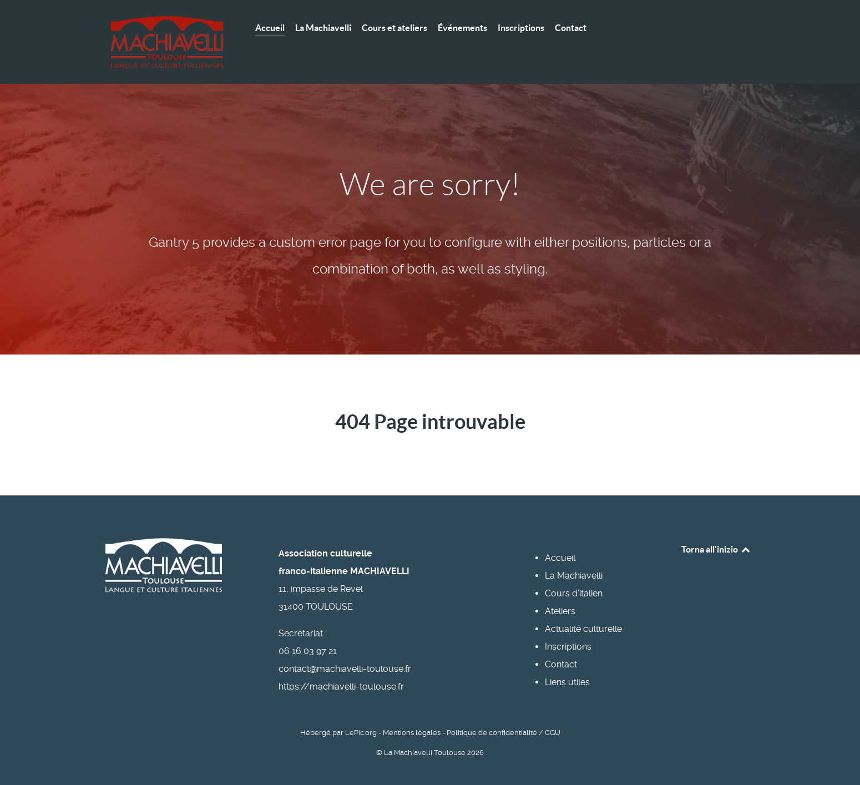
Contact (561, 664)
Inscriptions (568, 646)
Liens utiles (567, 682)
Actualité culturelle (583, 629)
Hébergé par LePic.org (338, 732)
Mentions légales (412, 732)
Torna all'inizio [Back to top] (716, 549)
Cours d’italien (574, 593)
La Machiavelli (574, 575)
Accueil (560, 558)
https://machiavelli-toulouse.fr (341, 686)
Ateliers (560, 611)
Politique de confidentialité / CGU (503, 732)
